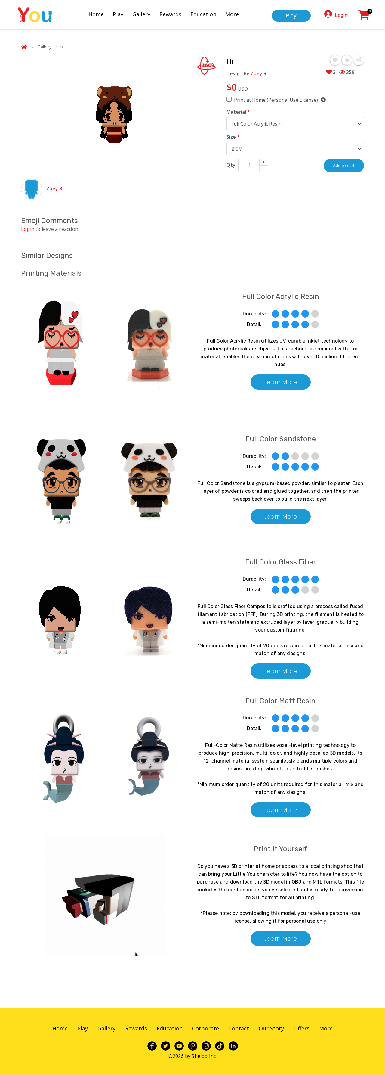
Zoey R (54, 188)
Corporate (205, 1028)
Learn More (280, 382)
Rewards (170, 14)
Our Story (271, 1028)
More (232, 14)
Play (118, 14)
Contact (239, 1028)
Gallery (141, 14)
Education (203, 14)
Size (233, 137)
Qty (231, 165)
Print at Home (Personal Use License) (279, 100)
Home (96, 14)
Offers (302, 1028)
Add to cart (344, 165)
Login (341, 15)
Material (238, 112)
